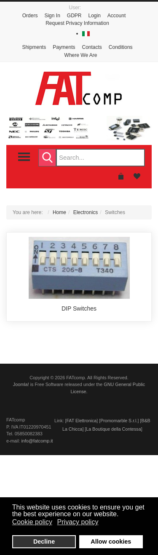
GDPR (74, 16)
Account (116, 16)
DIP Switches (79, 308)
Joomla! (21, 384)
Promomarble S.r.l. (118, 420)
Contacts (92, 47)
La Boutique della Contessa (113, 429)
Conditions (121, 47)
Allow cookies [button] (111, 541)
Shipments (34, 47)
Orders (30, 16)
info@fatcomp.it (37, 440)
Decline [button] (44, 541)
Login (94, 16)
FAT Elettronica (81, 420)
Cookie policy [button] (32, 522)
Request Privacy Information (77, 23)
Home (59, 212)
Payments (64, 47)
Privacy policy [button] (78, 522)
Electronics (85, 212)
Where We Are (80, 55)
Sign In (52, 16)
